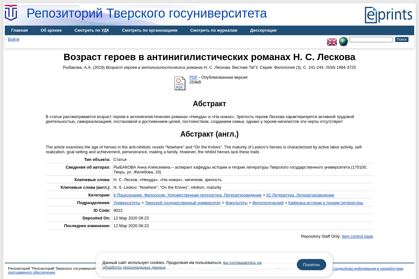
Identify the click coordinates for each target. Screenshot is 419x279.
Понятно (311, 264)
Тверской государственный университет (183, 202)
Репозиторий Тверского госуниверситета (147, 13)
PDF (193, 77)
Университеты (127, 202)
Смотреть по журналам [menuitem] (213, 30)
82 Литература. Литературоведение (300, 195)
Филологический (268, 202)
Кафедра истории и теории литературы (325, 202)
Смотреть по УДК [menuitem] (92, 30)
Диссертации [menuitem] (263, 30)
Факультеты (236, 202)
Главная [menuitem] (19, 30)
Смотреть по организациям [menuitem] (150, 30)
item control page (357, 236)
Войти (14, 39)
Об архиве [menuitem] (51, 30)
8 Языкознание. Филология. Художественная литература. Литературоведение (188, 195)
